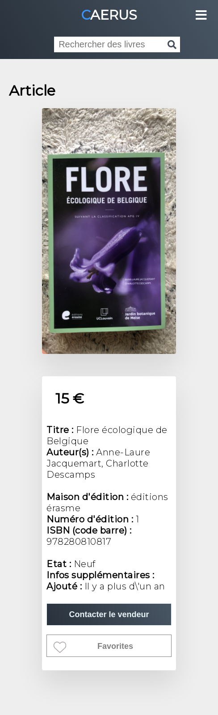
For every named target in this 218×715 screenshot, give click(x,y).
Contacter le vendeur (109, 614)
